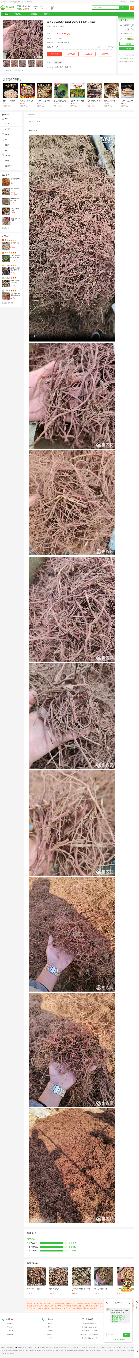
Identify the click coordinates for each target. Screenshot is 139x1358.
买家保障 (10, 1334)
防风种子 (7, 155)
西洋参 (127, 29)
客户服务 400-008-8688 (89, 1323)
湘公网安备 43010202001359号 (25, 1347)
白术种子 (7, 161)
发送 (126, 1334)
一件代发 (49, 1338)
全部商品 (128, 48)
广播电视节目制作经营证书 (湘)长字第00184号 (49, 1350)
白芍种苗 (134, 26)
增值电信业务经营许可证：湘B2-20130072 (67, 1347)
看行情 (50, 1331)
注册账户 (10, 1323)
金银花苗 (7, 134)
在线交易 (10, 1331)
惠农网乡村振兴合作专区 (89, 1338)
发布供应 (49, 1334)
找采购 (50, 1327)
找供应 (50, 1323)
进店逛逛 (128, 44)
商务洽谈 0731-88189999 (89, 1327)
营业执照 (84, 1347)
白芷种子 (127, 26)
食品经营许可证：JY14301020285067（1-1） (102, 1347)
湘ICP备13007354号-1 (6, 1347)
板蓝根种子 (8, 166)
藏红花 (134, 29)
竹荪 (6, 140)
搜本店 (124, 7)
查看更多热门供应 (8, 303)
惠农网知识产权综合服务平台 (89, 1334)
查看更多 (5, 228)
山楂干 (7, 145)
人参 (6, 118)
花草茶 (7, 124)
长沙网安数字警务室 (45, 1347)
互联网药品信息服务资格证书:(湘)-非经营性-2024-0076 (16, 1350)
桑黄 (6, 150)
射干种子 (7, 129)
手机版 (3, 2)
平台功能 (10, 1327)
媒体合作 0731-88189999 (89, 1331)
